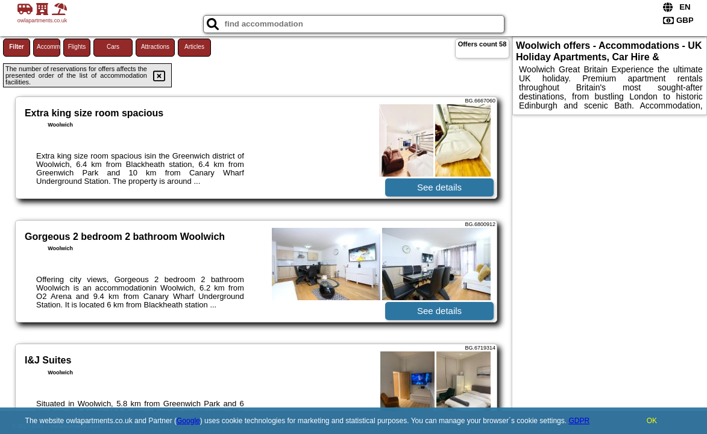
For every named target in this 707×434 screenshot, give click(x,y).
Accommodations (48, 46)
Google (188, 421)
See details (439, 187)
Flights (77, 46)
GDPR (578, 421)
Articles (194, 46)
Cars (113, 46)
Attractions (155, 46)
